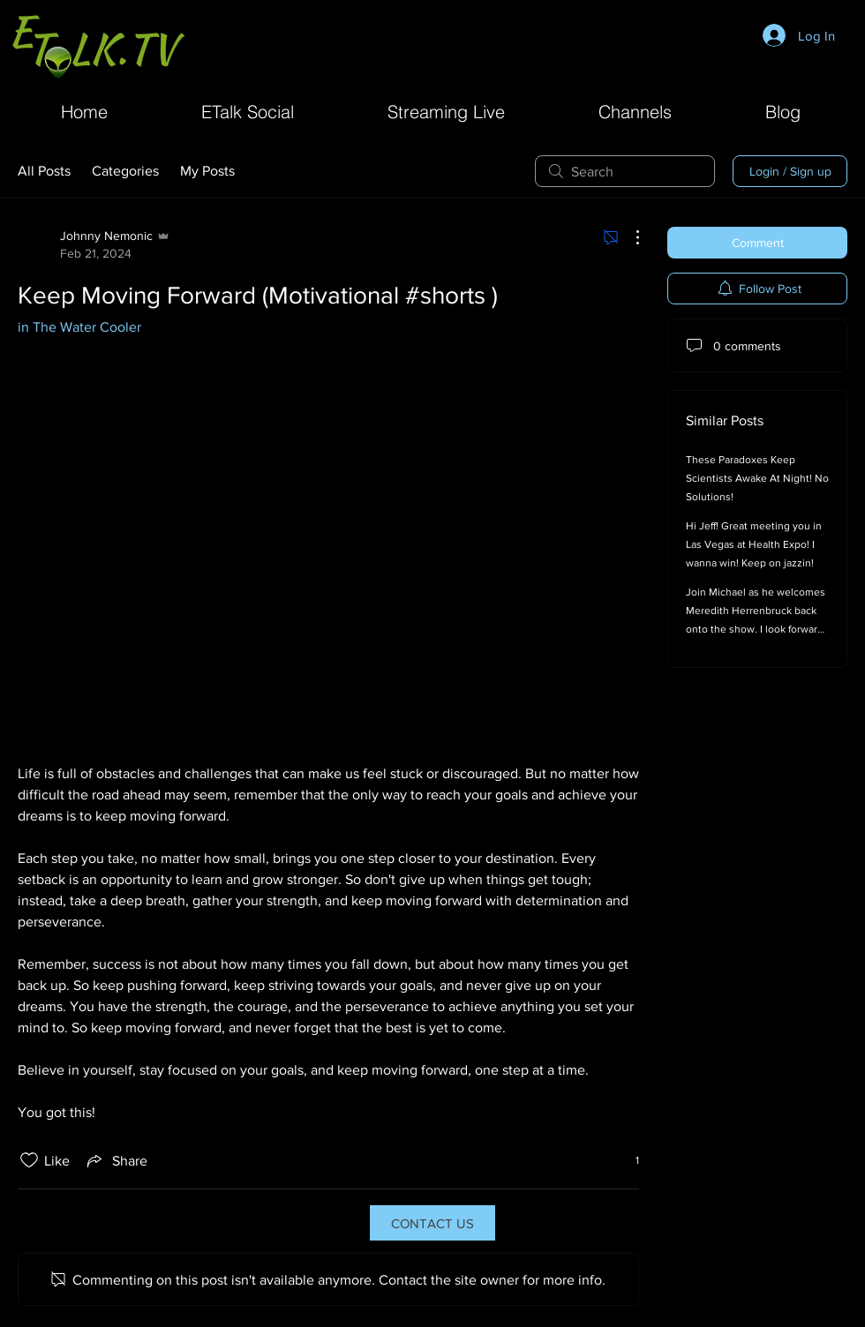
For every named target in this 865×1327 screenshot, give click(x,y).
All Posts (44, 170)
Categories (125, 170)
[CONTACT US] (432, 1223)
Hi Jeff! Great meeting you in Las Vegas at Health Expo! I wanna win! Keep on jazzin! (754, 544)
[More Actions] (628, 237)
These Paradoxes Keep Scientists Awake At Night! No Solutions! (757, 478)
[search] (625, 171)
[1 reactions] (627, 1160)
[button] (635, 110)
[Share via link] (115, 1160)
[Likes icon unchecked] (29, 1160)
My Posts (207, 170)
